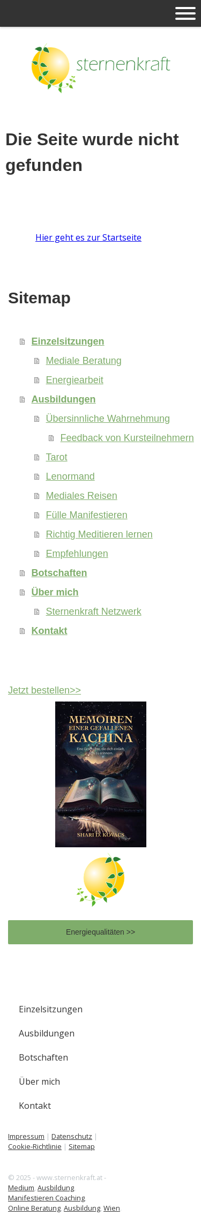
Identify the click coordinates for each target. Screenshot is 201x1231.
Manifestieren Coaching (46, 1198)
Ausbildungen (64, 399)
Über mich (55, 592)
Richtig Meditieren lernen (99, 534)
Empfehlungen (77, 553)
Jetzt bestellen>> (44, 690)
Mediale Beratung (84, 360)
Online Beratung (34, 1208)
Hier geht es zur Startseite (88, 237)
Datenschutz (71, 1136)
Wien (111, 1208)
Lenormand (70, 476)
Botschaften (59, 573)
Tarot (57, 457)
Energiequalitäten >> (100, 932)
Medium (21, 1187)
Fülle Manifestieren (87, 515)
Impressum (26, 1136)
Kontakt (50, 630)
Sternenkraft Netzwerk (94, 611)
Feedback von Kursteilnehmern (127, 437)
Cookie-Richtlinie (35, 1146)
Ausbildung (56, 1187)
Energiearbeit (74, 380)
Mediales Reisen (81, 495)
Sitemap (82, 1146)
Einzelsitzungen (68, 341)
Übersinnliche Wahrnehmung (108, 418)
